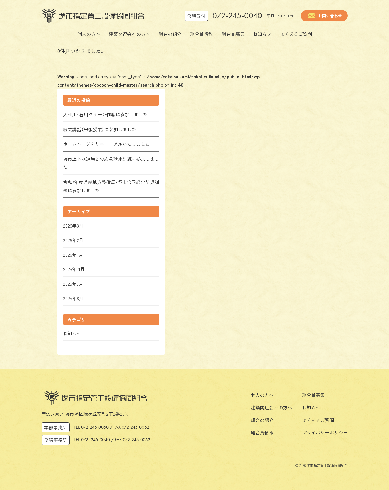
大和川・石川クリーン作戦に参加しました (105, 114)
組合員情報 (262, 432)
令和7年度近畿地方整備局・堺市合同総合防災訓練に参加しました (111, 186)
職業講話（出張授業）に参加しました (99, 129)
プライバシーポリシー (325, 432)
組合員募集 (313, 394)
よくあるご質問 (318, 420)
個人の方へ (262, 394)
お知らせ (311, 407)
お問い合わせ (330, 16)
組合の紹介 (262, 420)
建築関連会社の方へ (271, 407)
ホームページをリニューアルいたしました (106, 143)
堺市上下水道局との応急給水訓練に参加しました (111, 162)
